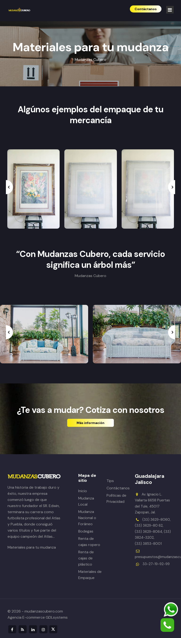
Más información (90, 423)
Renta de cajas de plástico (86, 558)
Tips (110, 480)
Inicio (82, 490)
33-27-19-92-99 (156, 564)
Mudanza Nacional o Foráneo (87, 517)
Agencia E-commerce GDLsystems (38, 617)
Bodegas (85, 531)
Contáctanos (118, 488)
